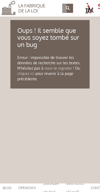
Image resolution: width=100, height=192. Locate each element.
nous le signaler (58, 68)
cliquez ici (25, 73)
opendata (27, 188)
